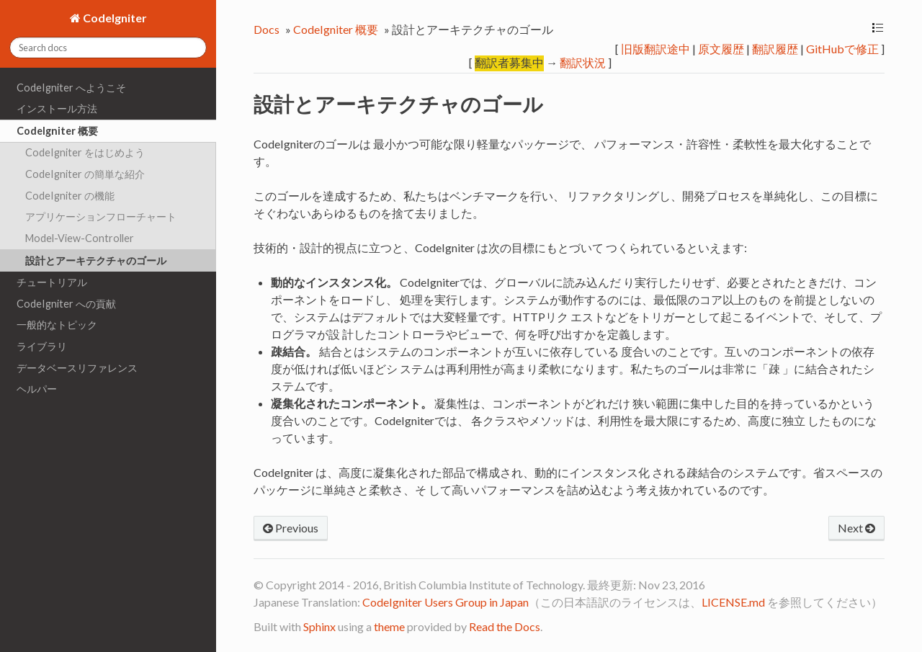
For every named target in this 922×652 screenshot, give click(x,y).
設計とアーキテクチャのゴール (95, 260)
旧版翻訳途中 (655, 48)
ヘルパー (37, 389)
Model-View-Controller (79, 238)
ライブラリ (42, 346)
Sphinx (319, 626)
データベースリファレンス (77, 368)
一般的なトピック (57, 324)
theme (389, 626)
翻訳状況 (583, 62)
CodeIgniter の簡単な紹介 (85, 174)
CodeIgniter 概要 (57, 131)
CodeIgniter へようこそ (71, 87)
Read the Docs (504, 626)
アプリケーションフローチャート (100, 216)
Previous (290, 528)
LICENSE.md (733, 602)
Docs (266, 29)
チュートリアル (52, 282)
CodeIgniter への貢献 (66, 304)
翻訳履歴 (775, 48)
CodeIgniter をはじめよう (85, 152)
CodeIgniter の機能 (70, 195)
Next (856, 528)
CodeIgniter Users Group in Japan (445, 602)
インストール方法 (57, 108)
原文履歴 (721, 48)
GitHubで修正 (842, 48)
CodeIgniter (114, 17)
